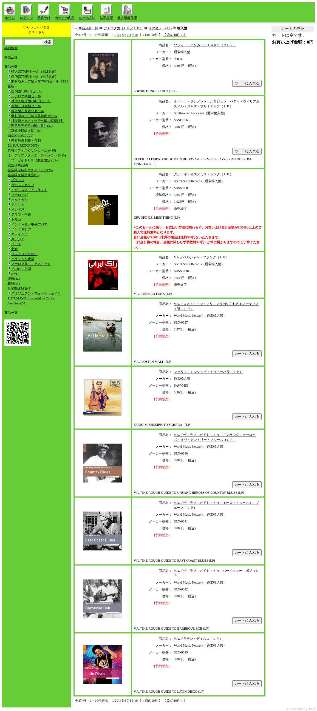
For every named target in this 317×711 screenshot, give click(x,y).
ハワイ (16, 244)
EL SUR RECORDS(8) (23, 145)
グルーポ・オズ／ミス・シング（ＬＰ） (203, 174)
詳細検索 (11, 48)
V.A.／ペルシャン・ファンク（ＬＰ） (201, 257)
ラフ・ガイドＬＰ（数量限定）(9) (33, 160)
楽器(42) (14, 279)
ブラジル (17, 180)
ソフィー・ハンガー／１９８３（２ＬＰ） (205, 45)
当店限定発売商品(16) (23, 175)
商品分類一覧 (88, 28)
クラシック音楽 (22, 259)
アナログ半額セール (26, 96)
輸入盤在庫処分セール (27, 111)
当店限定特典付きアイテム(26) (30, 170)
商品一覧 (11, 313)
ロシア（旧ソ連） (24, 254)
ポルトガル (19, 200)
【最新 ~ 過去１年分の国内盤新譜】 (37, 121)
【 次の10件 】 (174, 35)
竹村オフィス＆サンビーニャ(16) (32, 150)
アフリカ (17, 205)
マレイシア (19, 234)
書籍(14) (14, 283)
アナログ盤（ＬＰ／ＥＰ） (31, 264)
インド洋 (17, 210)
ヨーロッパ (19, 195)
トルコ (16, 219)
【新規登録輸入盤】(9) (24, 131)
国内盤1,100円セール (26, 91)
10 (136, 35)
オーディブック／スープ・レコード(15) (37, 155)
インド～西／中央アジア (29, 224)
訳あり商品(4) (18, 165)
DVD (14, 274)
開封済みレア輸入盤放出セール (34, 116)
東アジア (17, 239)
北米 (14, 249)
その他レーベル (160, 28)
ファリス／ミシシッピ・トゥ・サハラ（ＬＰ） (208, 372)
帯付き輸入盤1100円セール (31, 101)
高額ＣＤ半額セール (26, 106)
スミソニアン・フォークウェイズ (36, 293)
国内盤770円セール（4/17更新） (34, 76)
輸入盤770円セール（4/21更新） (34, 71)
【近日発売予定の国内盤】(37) (30, 126)
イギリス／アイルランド (29, 190)
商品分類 (11, 66)
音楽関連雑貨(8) (19, 288)
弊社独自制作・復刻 (26, 140)
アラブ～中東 (21, 214)
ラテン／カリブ (22, 185)
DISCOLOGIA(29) (20, 136)
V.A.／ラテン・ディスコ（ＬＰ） (198, 639)
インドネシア (21, 229)
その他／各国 (21, 269)
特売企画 (11, 57)
